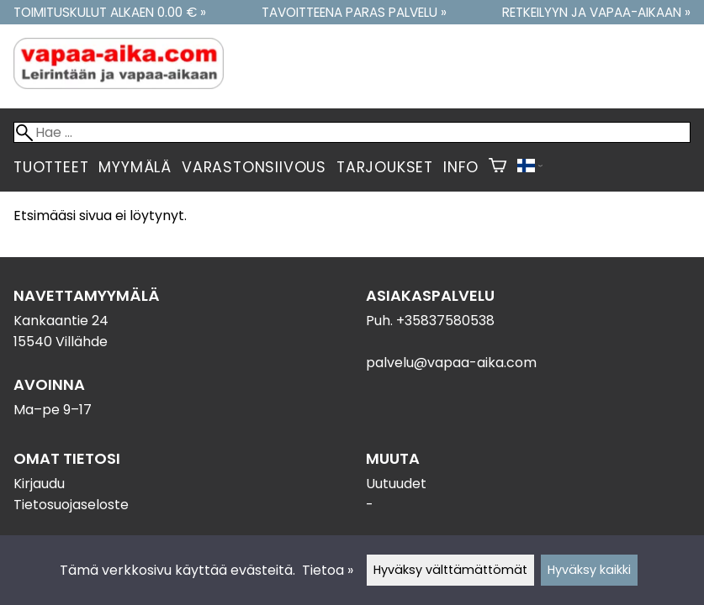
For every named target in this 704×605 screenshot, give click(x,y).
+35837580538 (445, 320)
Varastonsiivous (254, 167)
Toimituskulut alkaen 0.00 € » (109, 12)
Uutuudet (396, 483)
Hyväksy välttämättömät (450, 569)
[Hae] (352, 132)
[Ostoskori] (497, 167)
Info (461, 167)
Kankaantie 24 (61, 320)
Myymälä (135, 167)
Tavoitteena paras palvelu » (354, 12)
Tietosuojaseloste (71, 504)
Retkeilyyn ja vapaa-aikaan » (596, 12)
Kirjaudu (39, 483)
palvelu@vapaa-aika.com (451, 362)
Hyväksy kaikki (589, 569)
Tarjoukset (384, 167)
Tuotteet (50, 167)
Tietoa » (327, 570)
